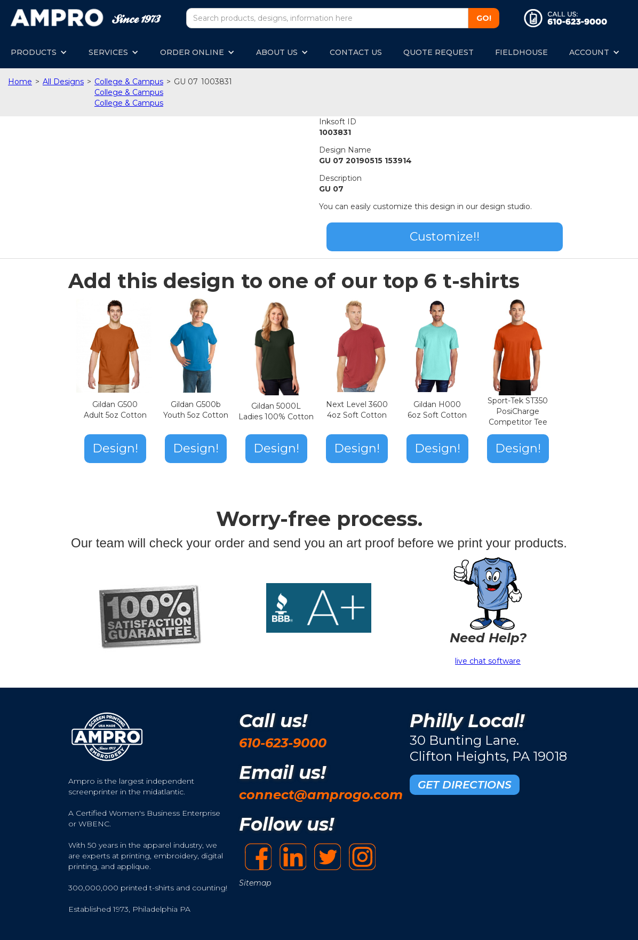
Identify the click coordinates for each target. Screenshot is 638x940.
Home (20, 81)
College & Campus (128, 81)
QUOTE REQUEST (438, 52)
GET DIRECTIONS (465, 784)
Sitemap (255, 883)
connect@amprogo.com (321, 794)
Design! (115, 448)
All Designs (63, 81)
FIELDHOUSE (521, 52)
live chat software (488, 661)
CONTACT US (356, 52)
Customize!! (445, 236)
